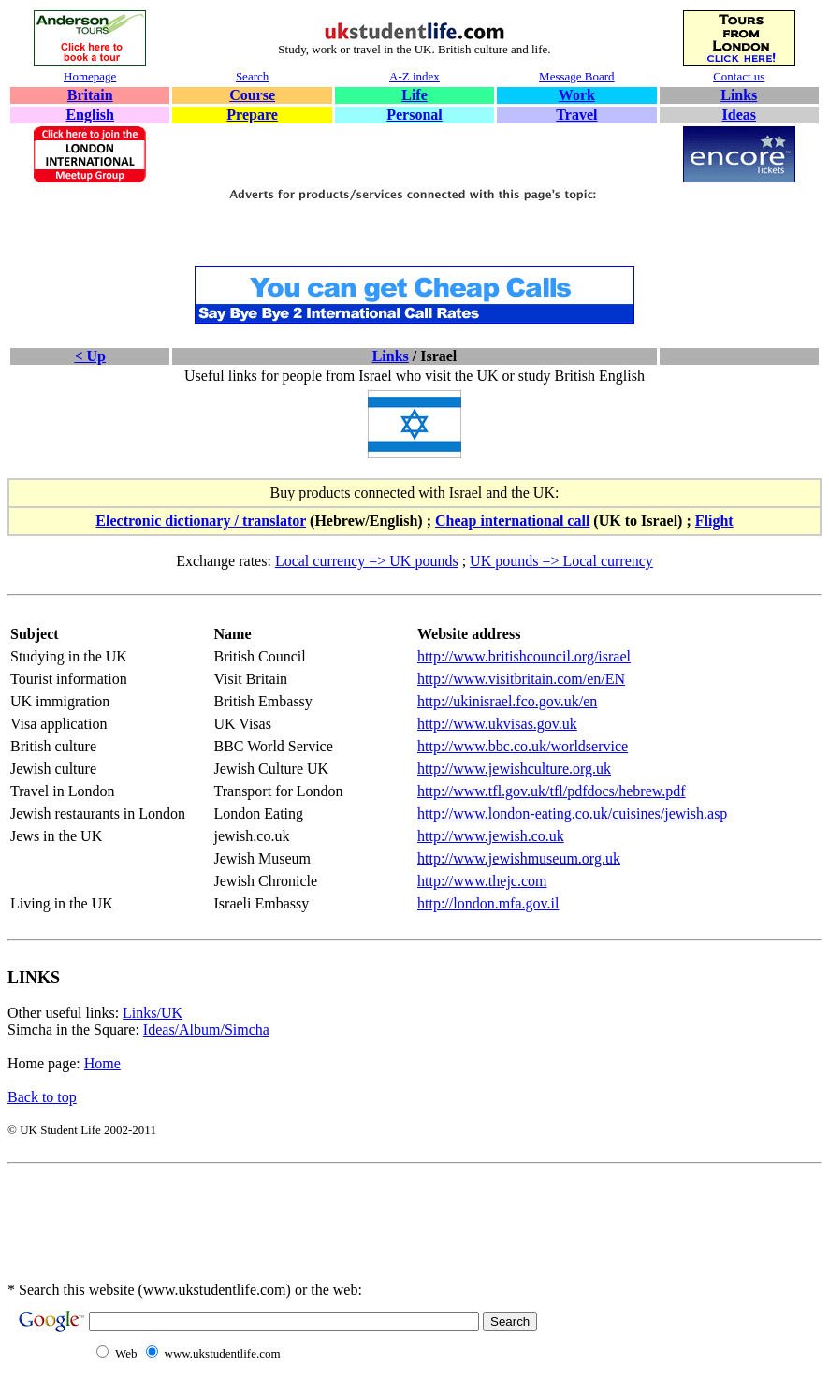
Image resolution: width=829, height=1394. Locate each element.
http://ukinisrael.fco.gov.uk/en (507, 701)
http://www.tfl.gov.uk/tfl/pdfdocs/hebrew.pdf (551, 791)
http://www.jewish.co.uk (490, 836)
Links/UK (152, 1013)
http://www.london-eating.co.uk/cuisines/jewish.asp (572, 813)
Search (252, 76)
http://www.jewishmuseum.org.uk (518, 858)
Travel (576, 115)
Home (102, 1063)
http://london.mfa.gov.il (488, 903)
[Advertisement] (414, 235)
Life (414, 95)
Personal (414, 115)
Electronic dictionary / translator (200, 521)
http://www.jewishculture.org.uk (514, 769)
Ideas (739, 115)
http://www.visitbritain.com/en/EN (521, 679)
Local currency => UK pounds (366, 561)
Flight (714, 521)
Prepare (252, 115)
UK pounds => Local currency (561, 561)
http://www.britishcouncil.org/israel (524, 656)
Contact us (738, 76)
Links (738, 95)
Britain (90, 95)
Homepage (90, 76)
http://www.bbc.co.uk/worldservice (522, 746)
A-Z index (414, 76)
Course (252, 95)
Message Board (577, 76)
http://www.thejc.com (482, 881)
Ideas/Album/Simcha (206, 1030)
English (89, 115)
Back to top (42, 1097)
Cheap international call (512, 521)
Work (577, 95)
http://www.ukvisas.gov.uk (497, 724)
